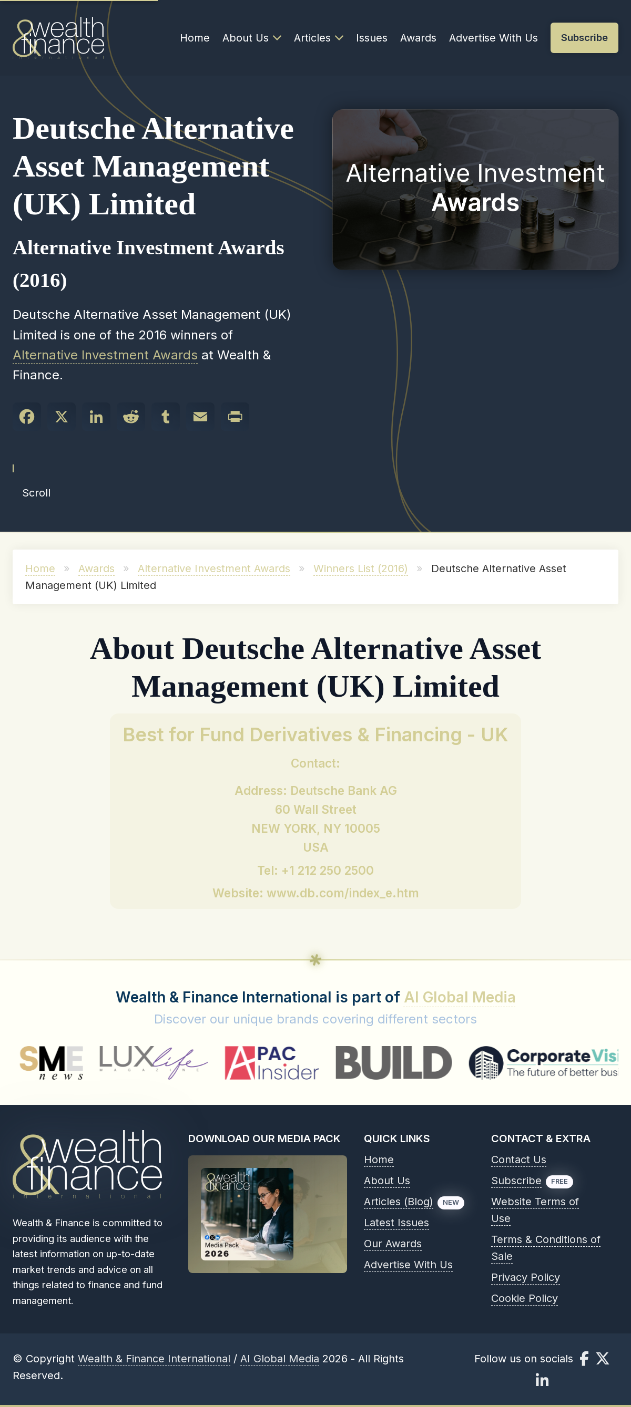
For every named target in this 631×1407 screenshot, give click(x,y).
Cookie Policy (524, 1298)
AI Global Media (460, 997)
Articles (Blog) (398, 1201)
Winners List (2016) (360, 568)
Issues (372, 38)
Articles (318, 38)
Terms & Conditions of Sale (546, 1248)
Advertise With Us (493, 38)
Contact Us (518, 1159)
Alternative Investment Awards (105, 355)
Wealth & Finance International (154, 1358)
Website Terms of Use (535, 1210)
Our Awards (393, 1243)
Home (195, 38)
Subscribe (516, 1180)
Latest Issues (396, 1222)
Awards (418, 38)
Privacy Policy (525, 1277)
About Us (251, 38)
